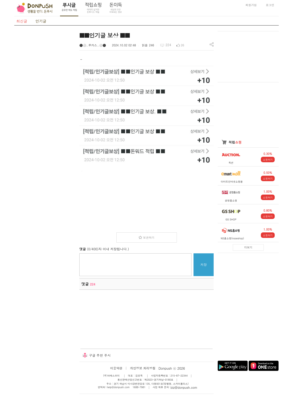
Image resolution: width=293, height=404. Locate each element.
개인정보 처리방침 (142, 368)
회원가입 (251, 5)
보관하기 (148, 237)
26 (182, 45)
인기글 (40, 21)
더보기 (248, 247)
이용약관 (116, 368)
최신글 (21, 21)
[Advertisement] (44, 92)
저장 (203, 264)
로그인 (270, 5)
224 (168, 44)
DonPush (34, 8)
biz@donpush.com (184, 387)
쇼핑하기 (268, 159)
